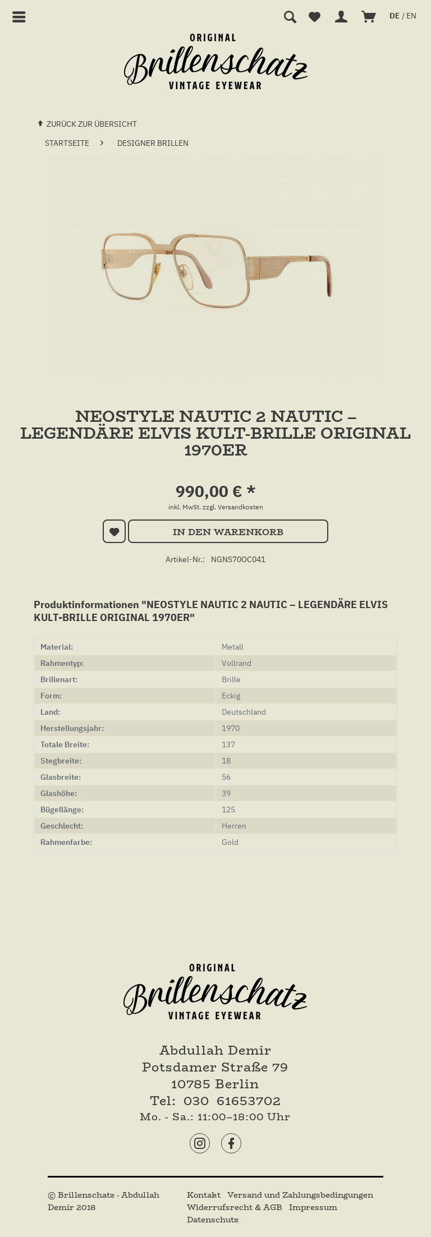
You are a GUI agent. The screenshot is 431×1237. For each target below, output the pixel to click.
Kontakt (205, 1195)
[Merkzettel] (314, 17)
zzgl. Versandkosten (233, 507)
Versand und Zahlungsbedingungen (300, 1195)
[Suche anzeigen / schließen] (289, 17)
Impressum (313, 1207)
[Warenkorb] (369, 17)
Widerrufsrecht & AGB (236, 1207)
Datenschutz (213, 1219)
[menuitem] (19, 17)
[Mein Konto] (342, 17)
